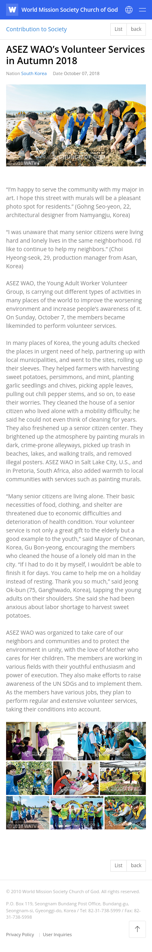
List (118, 29)
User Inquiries (57, 934)
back (136, 29)
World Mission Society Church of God (69, 9)
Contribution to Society (36, 29)
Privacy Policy (20, 934)
